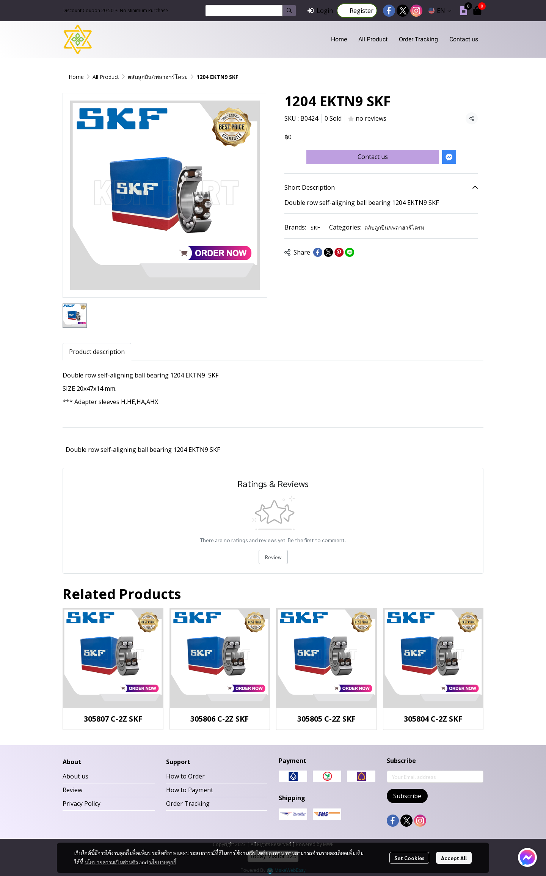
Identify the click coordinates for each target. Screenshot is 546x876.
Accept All (454, 857)
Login (320, 10)
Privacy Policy (81, 803)
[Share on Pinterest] (339, 252)
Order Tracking (188, 803)
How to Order (185, 776)
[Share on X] (328, 252)
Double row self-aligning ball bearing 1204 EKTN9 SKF (143, 449)
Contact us (373, 157)
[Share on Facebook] (317, 252)
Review (273, 557)
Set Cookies (409, 857)
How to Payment (189, 790)
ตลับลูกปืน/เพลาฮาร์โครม (158, 76)
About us (75, 776)
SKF (315, 227)
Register (356, 10)
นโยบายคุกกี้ (162, 862)
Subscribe (407, 796)
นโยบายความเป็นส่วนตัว (111, 862)
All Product (106, 76)
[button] (250, 11)
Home (76, 76)
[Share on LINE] (349, 252)
